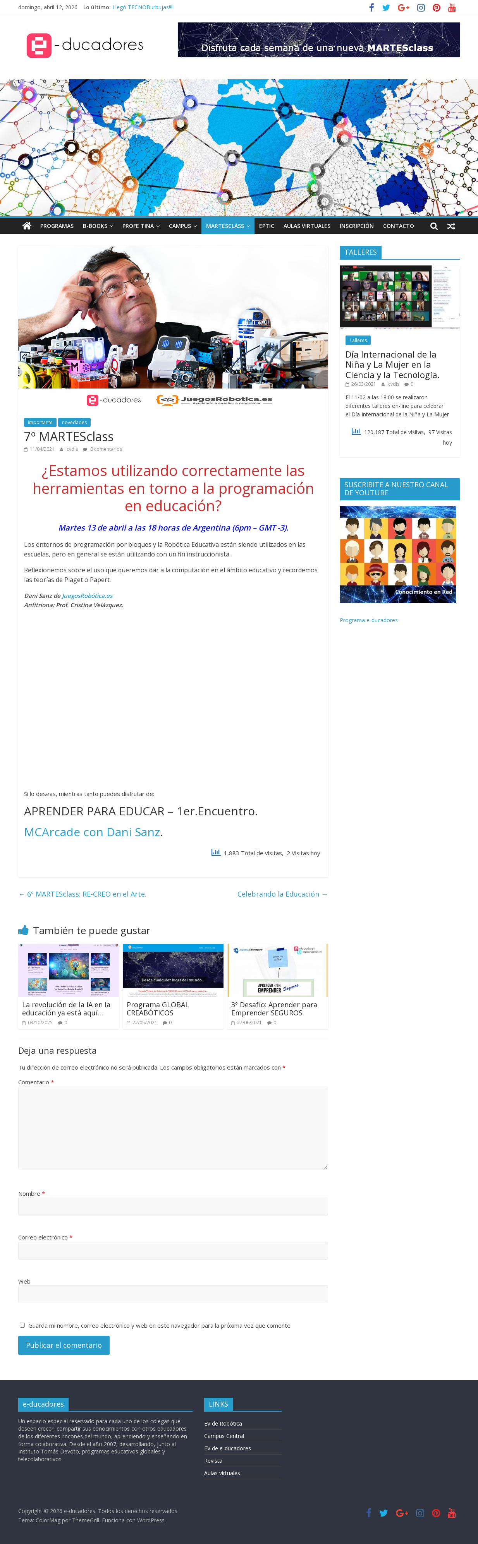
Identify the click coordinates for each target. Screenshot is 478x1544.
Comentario (36, 1082)
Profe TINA (138, 225)
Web (24, 1281)
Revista (213, 1460)
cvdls (73, 449)
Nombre (31, 1193)
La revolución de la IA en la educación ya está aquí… (66, 1009)
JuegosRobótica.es (87, 595)
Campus (180, 225)
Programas (57, 225)
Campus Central (224, 1436)
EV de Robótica (223, 1423)
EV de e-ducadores (227, 1448)
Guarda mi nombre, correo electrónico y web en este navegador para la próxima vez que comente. (160, 1325)
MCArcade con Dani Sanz (92, 832)
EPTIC (266, 225)
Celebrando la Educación (282, 894)
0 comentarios (102, 449)
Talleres (358, 340)
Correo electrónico (45, 1237)
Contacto (398, 225)
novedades (74, 422)
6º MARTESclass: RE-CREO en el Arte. (82, 894)
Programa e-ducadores (369, 620)
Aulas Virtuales (307, 225)
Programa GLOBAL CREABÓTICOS (158, 1009)
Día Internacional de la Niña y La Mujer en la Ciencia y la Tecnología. (393, 364)
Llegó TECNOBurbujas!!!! (143, 7)
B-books (95, 225)
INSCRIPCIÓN (357, 225)
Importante (40, 422)
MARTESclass (225, 225)
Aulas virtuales (222, 1473)
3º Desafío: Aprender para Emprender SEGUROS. (274, 1009)
